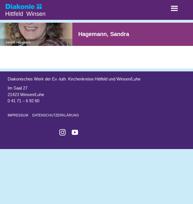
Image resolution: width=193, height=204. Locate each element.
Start (34, 8)
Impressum (18, 115)
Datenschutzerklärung (55, 115)
